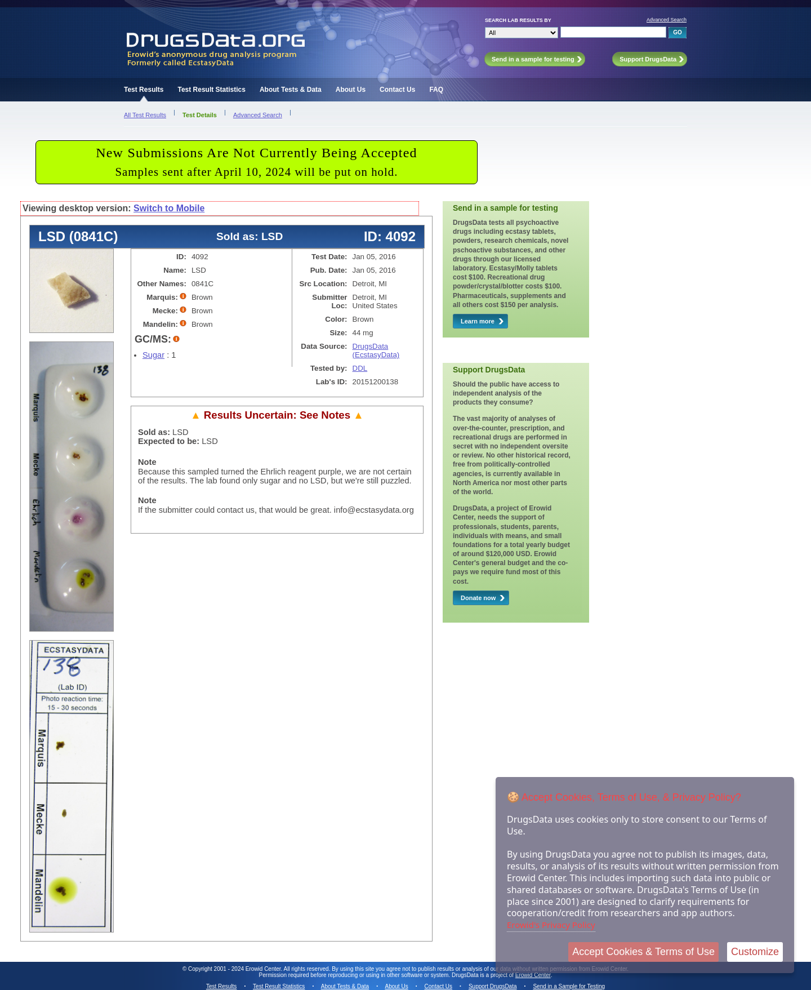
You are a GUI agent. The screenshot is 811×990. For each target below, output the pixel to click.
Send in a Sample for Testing (569, 986)
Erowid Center (533, 975)
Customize (755, 951)
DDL (360, 368)
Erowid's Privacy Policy (551, 924)
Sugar (153, 354)
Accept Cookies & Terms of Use (643, 951)
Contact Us (397, 90)
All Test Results (145, 115)
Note (147, 462)
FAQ (436, 90)
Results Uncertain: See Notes (277, 415)
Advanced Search (667, 20)
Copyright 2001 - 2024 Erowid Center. (235, 969)
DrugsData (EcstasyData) (376, 350)
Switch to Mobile (168, 208)
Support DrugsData (493, 986)
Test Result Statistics (211, 90)
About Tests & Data (291, 90)
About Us (351, 90)
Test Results (143, 90)
